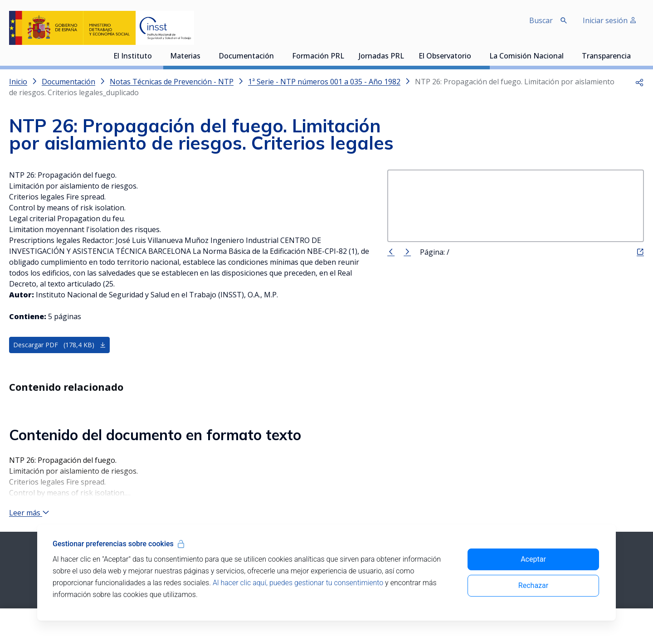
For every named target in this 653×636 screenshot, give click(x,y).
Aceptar (533, 559)
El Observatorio (445, 57)
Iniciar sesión (610, 20)
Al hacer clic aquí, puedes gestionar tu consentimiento (298, 582)
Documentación (246, 57)
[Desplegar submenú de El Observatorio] (475, 56)
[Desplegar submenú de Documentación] (278, 56)
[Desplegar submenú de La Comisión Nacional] (568, 56)
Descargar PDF (59, 345)
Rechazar (533, 585)
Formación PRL (318, 57)
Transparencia (606, 57)
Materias (185, 57)
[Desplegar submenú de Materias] (205, 56)
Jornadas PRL (381, 57)
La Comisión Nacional (526, 57)
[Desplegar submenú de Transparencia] (635, 56)
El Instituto (132, 57)
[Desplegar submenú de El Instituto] (156, 56)
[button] (639, 81)
